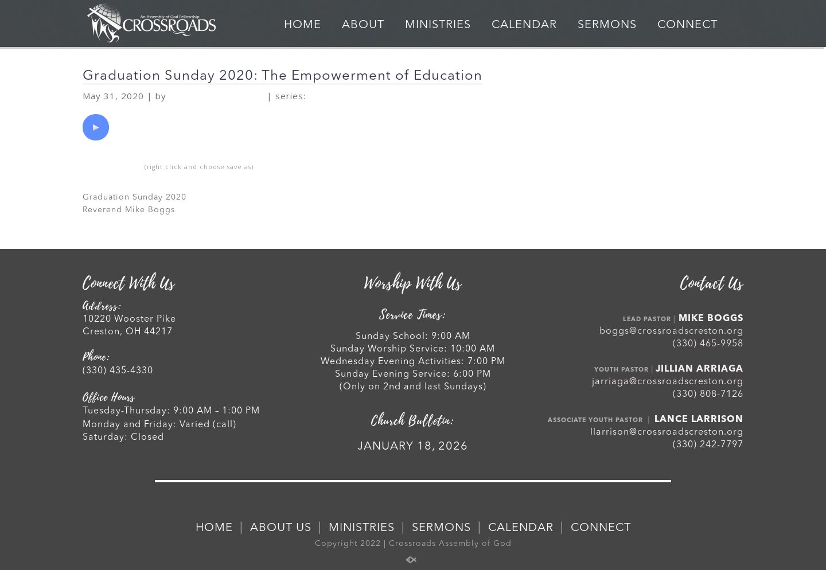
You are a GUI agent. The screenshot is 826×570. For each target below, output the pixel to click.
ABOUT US (280, 528)
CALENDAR (524, 25)
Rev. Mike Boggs (216, 96)
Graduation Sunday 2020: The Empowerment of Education (282, 76)
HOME (302, 25)
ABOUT (363, 25)
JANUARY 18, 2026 (412, 446)
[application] (96, 127)
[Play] (95, 127)
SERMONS (607, 25)
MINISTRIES (438, 25)
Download (112, 166)
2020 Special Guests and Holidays (407, 96)
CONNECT (687, 25)
